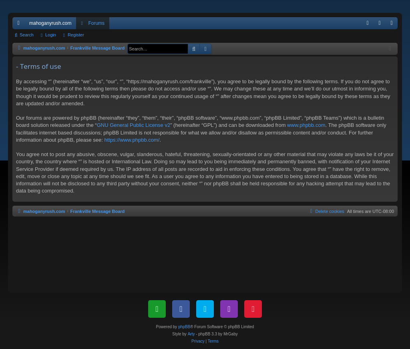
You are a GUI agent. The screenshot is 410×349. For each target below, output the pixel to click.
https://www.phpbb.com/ (131, 140)
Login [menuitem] (381, 24)
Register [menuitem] (393, 24)
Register (76, 34)
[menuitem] (368, 23)
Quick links (20, 24)
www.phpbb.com (306, 125)
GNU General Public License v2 (134, 125)
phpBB (184, 327)
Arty (191, 334)
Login (50, 34)
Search (27, 34)
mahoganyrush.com (50, 23)
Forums (96, 23)
